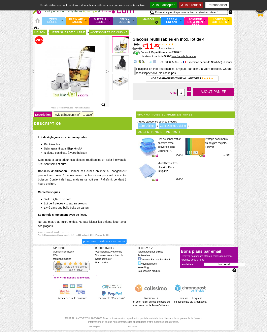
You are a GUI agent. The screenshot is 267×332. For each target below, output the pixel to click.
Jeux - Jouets (124, 21)
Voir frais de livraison (183, 56)
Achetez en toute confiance (72, 298)
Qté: (173, 92)
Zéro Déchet (53, 21)
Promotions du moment (76, 277)
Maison (148, 19)
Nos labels (132, 327)
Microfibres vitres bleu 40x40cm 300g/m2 (167, 167)
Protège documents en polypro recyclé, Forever (216, 142)
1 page (87, 114)
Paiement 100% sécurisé (112, 298)
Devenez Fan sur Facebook (154, 259)
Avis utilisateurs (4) (67, 114)
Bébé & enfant (171, 21)
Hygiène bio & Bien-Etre (196, 21)
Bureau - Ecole (100, 21)
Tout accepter (163, 5)
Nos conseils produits (149, 271)
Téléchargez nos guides (150, 251)
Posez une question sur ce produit (104, 241)
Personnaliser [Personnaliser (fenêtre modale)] (217, 5)
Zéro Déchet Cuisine (173, 125)
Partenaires (144, 255)
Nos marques (94, 327)
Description (43, 114)
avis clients (166, 48)
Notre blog (143, 267)
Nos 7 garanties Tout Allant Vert (182, 78)
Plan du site (101, 262)
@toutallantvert (147, 263)
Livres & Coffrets (219, 21)
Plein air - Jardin (77, 21)
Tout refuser (191, 5)
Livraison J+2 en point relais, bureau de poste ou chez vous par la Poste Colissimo (151, 302)
